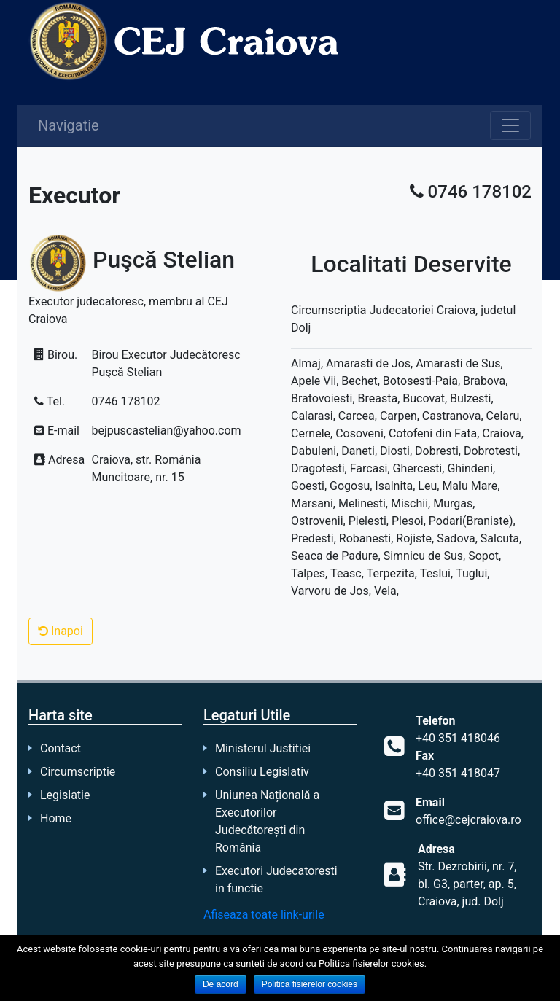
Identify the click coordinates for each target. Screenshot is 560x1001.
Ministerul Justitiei (263, 748)
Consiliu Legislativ (262, 772)
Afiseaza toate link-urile (263, 915)
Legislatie (65, 795)
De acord (220, 984)
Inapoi (60, 631)
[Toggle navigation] (510, 125)
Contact (60, 748)
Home (55, 818)
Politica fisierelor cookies (309, 984)
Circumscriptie (77, 772)
